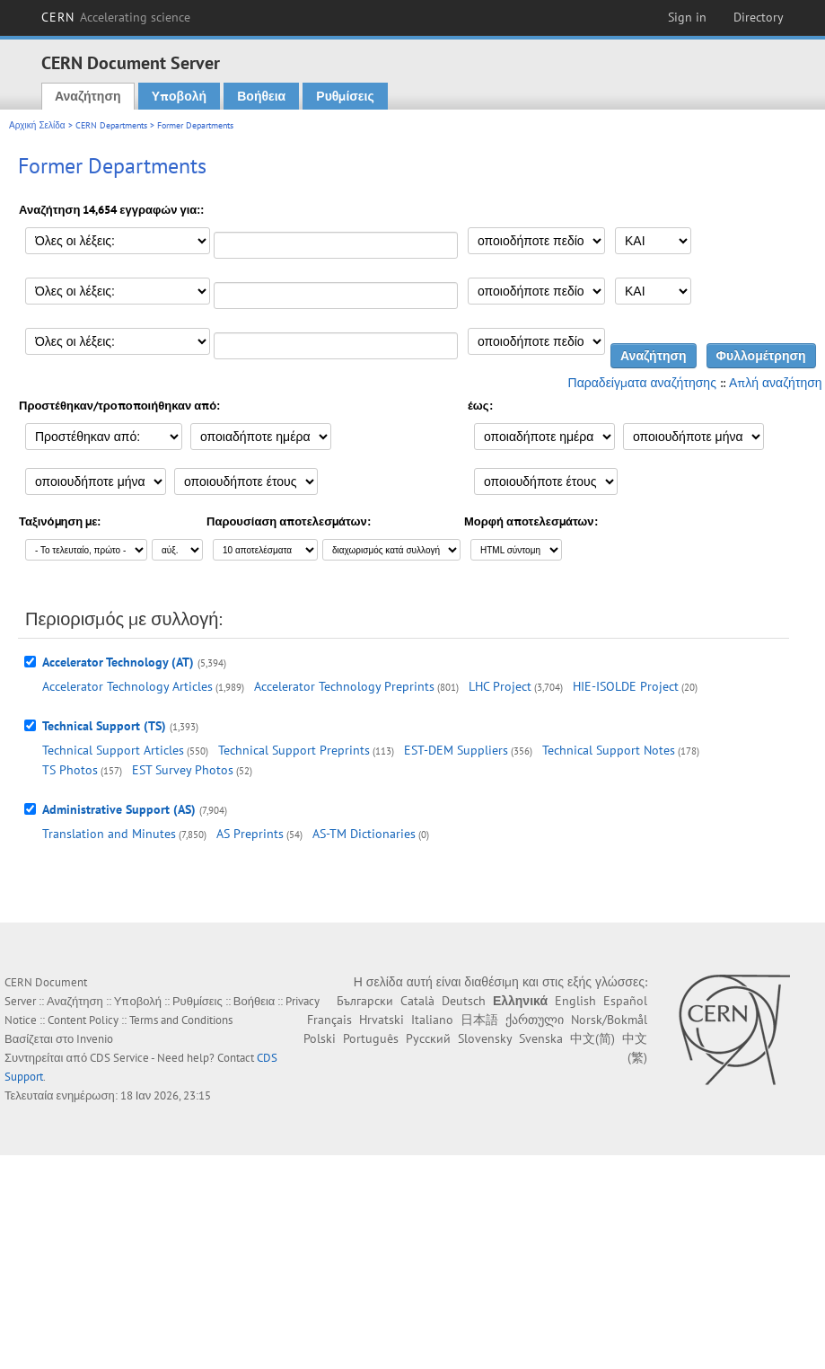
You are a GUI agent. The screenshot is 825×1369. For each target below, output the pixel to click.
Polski (319, 1038)
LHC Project (500, 686)
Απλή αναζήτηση (775, 383)
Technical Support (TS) (104, 726)
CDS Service (119, 1057)
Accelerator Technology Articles (127, 686)
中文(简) (592, 1038)
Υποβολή (179, 96)
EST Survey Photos (182, 770)
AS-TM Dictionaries (364, 834)
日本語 (479, 1019)
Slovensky (485, 1038)
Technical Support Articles (113, 750)
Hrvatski (381, 1019)
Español (625, 1001)
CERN (115, 17)
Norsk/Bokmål (609, 1019)
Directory (758, 17)
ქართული (534, 1019)
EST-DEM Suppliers (456, 750)
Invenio (94, 1039)
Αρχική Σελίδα (37, 125)
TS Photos (70, 770)
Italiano (432, 1019)
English (575, 1001)
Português (371, 1038)
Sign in (687, 17)
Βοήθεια (261, 96)
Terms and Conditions (181, 1020)
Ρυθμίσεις (344, 96)
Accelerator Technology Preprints (344, 686)
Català (417, 1001)
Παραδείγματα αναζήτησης (642, 383)
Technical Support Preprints (294, 750)
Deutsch (464, 1001)
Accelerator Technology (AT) (118, 662)
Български (365, 1001)
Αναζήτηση (88, 96)
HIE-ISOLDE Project (626, 686)
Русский (428, 1038)
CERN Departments (111, 125)
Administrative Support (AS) (119, 809)
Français (329, 1019)
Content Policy (83, 1020)
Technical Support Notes (608, 750)
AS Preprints (250, 834)
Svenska (541, 1038)
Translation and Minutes (109, 834)
